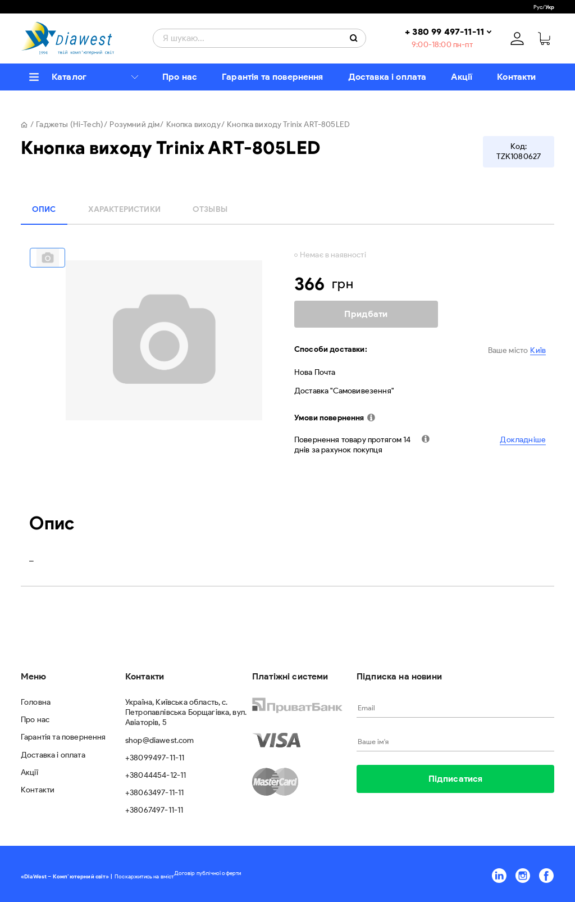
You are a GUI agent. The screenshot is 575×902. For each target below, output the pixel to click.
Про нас (179, 76)
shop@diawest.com (159, 740)
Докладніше (523, 440)
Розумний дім (134, 124)
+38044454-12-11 (155, 775)
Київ (538, 350)
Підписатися (455, 778)
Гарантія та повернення (272, 76)
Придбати (365, 314)
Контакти (516, 76)
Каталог (69, 76)
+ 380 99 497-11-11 (444, 31)
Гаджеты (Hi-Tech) (69, 124)
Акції (461, 76)
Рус (537, 7)
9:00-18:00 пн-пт (442, 44)
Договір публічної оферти (207, 873)
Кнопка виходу (193, 124)
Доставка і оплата (387, 76)
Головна (36, 702)
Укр (549, 7)
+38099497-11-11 (154, 758)
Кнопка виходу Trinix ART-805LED (288, 124)
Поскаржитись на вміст (144, 876)
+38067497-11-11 (154, 810)
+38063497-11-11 (154, 792)
